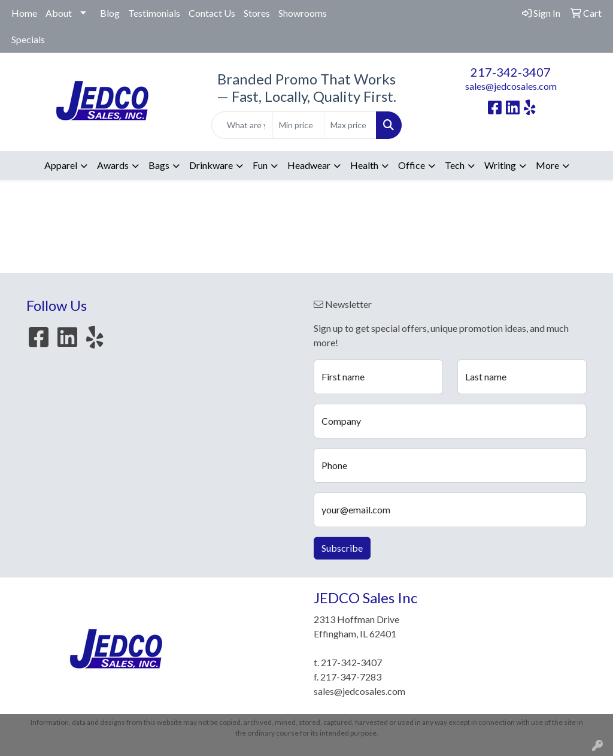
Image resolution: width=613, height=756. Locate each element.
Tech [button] (455, 165)
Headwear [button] (308, 165)
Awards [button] (113, 165)
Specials (28, 39)
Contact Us (212, 13)
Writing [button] (500, 165)
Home (24, 13)
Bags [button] (158, 165)
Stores (257, 13)
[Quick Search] (241, 125)
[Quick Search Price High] (350, 125)
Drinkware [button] (211, 165)
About (58, 13)
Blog (110, 13)
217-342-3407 (511, 72)
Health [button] (364, 165)
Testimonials (154, 13)
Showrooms (302, 13)
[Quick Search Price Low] (298, 125)
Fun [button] (260, 165)
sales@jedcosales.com (511, 86)
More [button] (547, 165)
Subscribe (342, 548)
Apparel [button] (60, 165)
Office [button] (411, 165)
